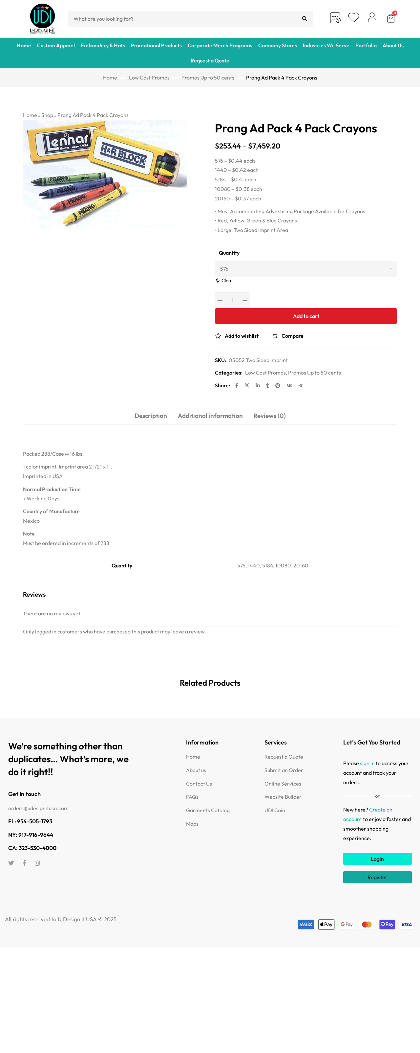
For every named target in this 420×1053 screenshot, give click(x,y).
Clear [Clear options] (227, 280)
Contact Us (199, 783)
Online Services (282, 783)
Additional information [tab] (210, 416)
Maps (192, 823)
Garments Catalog (208, 810)
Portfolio (366, 45)
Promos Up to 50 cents (207, 77)
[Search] (304, 19)
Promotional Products (156, 45)
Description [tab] (151, 416)
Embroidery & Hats (103, 45)
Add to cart (306, 316)
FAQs (192, 796)
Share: (222, 385)
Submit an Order (283, 770)
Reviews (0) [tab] (270, 416)
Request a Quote (210, 60)
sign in (367, 763)
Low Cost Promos (149, 77)
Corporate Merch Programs (220, 45)
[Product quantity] (232, 300)
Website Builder (283, 796)
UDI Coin (274, 810)
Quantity (229, 253)
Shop (47, 115)
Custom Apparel (56, 45)
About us (196, 770)
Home (24, 45)
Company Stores (277, 45)
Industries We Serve (326, 45)
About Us (393, 45)
